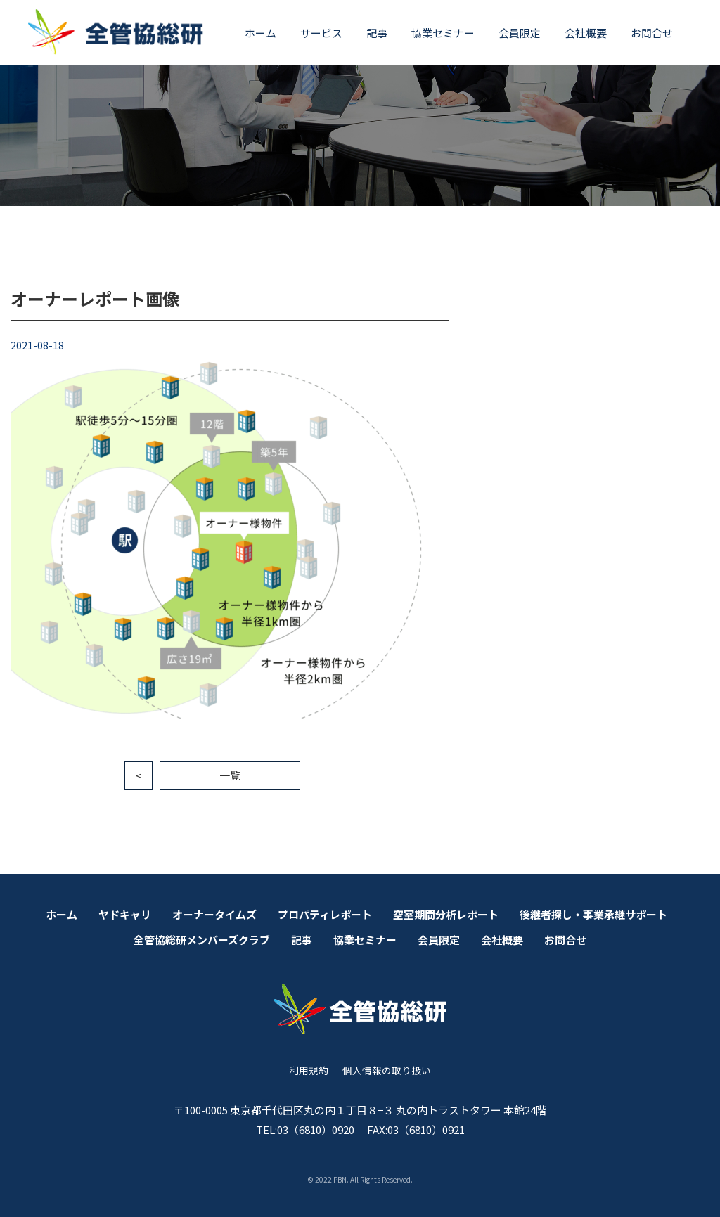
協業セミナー (443, 32)
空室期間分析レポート (446, 914)
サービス (321, 32)
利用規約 (308, 1070)
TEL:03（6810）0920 (305, 1129)
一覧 (229, 775)
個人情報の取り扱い (386, 1070)
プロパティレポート (325, 914)
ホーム (260, 32)
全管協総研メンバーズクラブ (202, 939)
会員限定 (520, 32)
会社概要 (586, 32)
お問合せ (652, 32)
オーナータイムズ (214, 914)
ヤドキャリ (124, 914)
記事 (376, 32)
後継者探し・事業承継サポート (593, 914)
